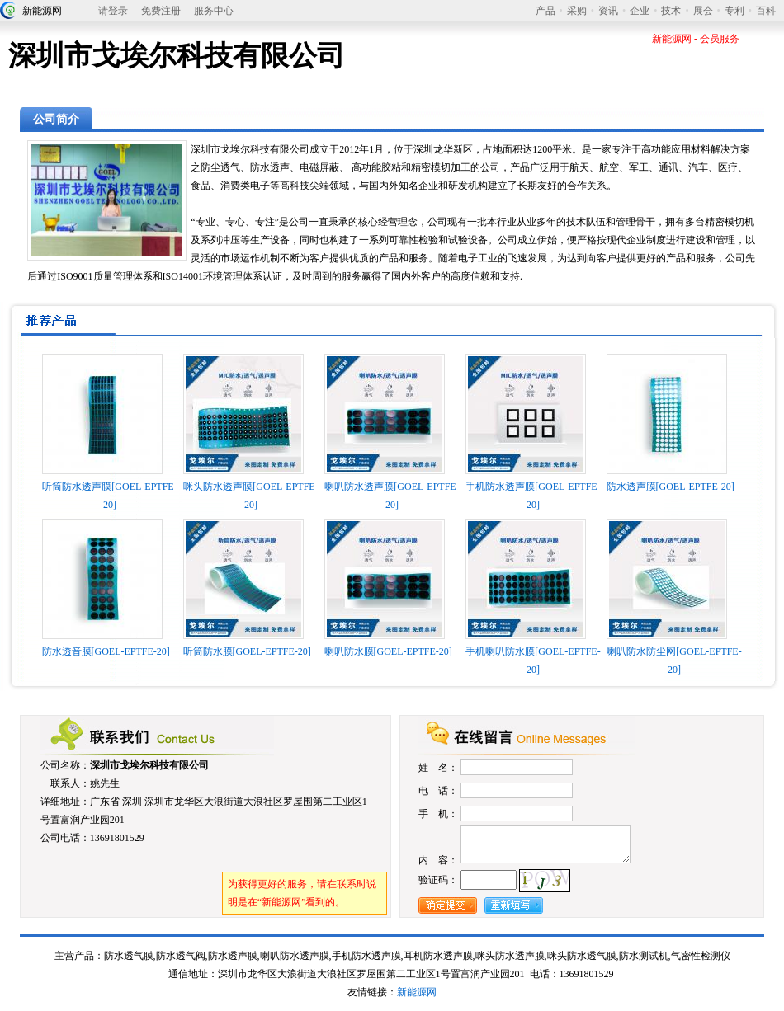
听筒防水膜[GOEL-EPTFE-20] (247, 651)
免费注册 (161, 10)
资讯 (608, 10)
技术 (671, 10)
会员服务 (719, 39)
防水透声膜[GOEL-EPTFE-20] (670, 486)
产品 (545, 10)
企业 (639, 10)
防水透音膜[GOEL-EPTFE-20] (106, 651)
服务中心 (214, 10)
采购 (577, 10)
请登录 (113, 10)
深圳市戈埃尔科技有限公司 (149, 765)
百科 (766, 10)
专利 (734, 10)
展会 (703, 10)
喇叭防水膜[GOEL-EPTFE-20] (388, 651)
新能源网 (42, 10)
